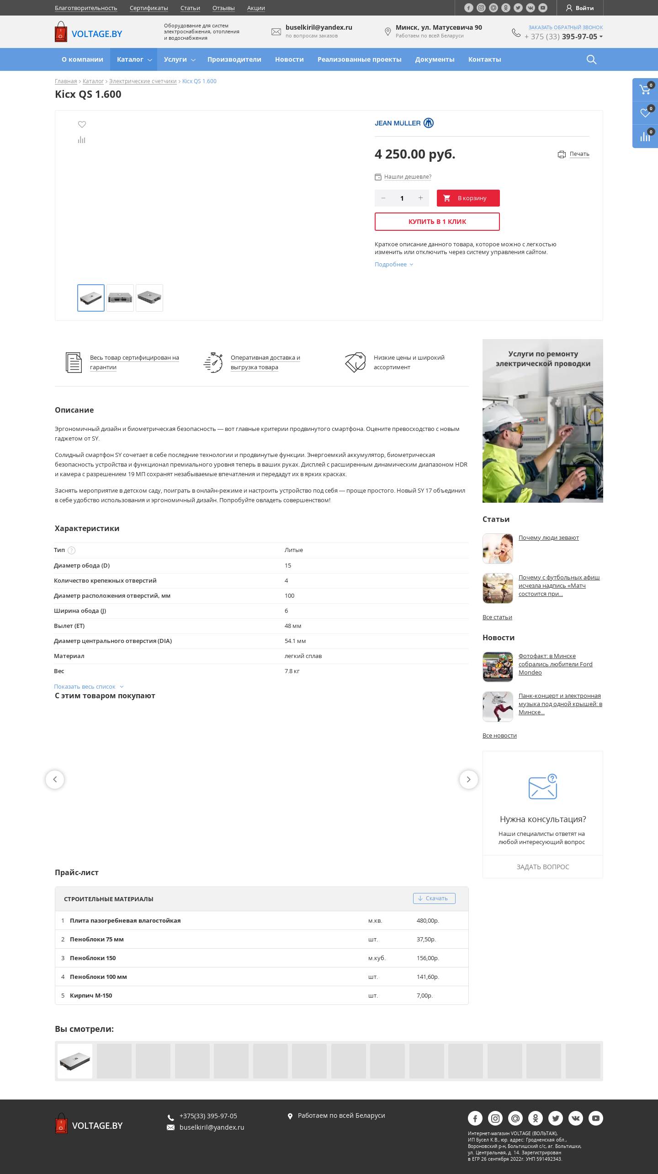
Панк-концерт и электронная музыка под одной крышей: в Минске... (560, 703)
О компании (82, 59)
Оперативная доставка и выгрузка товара (265, 362)
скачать (433, 898)
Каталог (130, 59)
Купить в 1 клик (437, 221)
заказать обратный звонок (566, 27)
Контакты (484, 59)
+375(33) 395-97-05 (208, 1115)
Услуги (175, 59)
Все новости (500, 735)
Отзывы (223, 8)
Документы (435, 59)
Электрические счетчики (143, 82)
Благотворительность (86, 8)
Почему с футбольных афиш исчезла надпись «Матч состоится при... (559, 585)
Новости (289, 59)
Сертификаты (149, 8)
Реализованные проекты (360, 59)
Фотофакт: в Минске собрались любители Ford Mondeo (556, 664)
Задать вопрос (543, 866)
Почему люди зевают (549, 537)
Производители (234, 59)
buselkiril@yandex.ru (212, 1127)
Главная (66, 82)
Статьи (190, 8)
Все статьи (497, 617)
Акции (256, 8)
